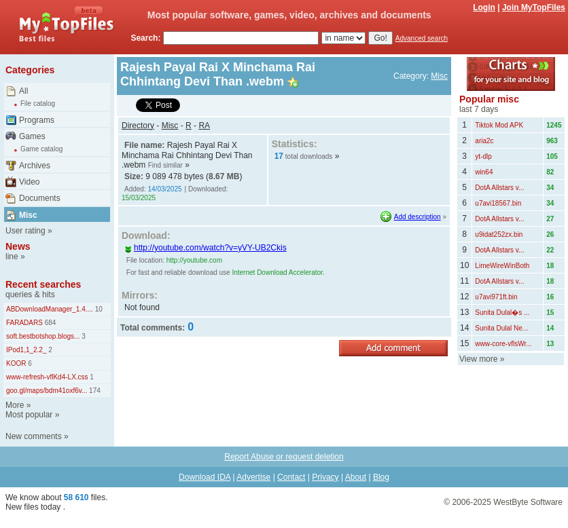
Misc (28, 215)
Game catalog (41, 149)
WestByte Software (528, 502)
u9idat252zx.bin (498, 234)
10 (98, 309)
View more (478, 359)
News (18, 246)
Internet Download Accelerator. (278, 272)
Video (29, 182)
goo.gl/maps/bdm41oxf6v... (46, 390)
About (355, 477)
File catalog (37, 103)
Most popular (28, 414)
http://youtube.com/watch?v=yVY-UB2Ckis (205, 247)
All (23, 91)
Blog (381, 477)
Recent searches (43, 284)
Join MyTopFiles (533, 7)
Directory (138, 125)
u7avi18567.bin (498, 203)
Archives (34, 165)
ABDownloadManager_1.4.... (49, 309)
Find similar (165, 165)
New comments (33, 436)
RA (204, 125)
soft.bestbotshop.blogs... (42, 336)
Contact (291, 477)
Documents (39, 198)
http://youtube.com (194, 260)
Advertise (253, 477)
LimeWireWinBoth (502, 265)
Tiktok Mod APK (499, 125)
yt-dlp (483, 156)
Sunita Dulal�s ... (502, 312)
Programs (36, 120)
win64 (484, 172)
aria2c (484, 141)
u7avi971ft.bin (496, 297)
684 (49, 322)
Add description (417, 217)
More (14, 405)
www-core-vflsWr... (503, 343)
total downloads (309, 156)
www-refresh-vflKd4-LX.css (47, 377)
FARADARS (24, 322)
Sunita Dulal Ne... (501, 328)
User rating (25, 230)
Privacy (325, 477)
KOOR (16, 363)
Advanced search (421, 38)
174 (93, 390)
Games (32, 136)
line (11, 256)
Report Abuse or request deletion (283, 456)
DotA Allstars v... (499, 187)
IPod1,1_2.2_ (26, 350)
